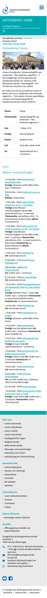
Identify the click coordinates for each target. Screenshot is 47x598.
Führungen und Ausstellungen (18, 449)
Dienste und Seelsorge (15, 471)
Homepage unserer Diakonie (17, 517)
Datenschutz (20, 592)
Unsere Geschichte (13, 434)
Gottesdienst (10, 474)
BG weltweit (10, 482)
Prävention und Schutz (15, 453)
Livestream (10, 503)
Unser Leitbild (11, 431)
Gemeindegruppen (13, 467)
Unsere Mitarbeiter (13, 427)
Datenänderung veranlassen (20, 566)
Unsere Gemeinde (13, 423)
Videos (8, 507)
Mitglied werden (12, 442)
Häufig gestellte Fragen (15, 438)
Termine (27, 38)
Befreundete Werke (13, 445)
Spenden (9, 485)
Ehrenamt (9, 478)
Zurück (6, 166)
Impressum (34, 592)
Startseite (7, 592)
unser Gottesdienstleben (16, 496)
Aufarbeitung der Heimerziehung (19, 456)
